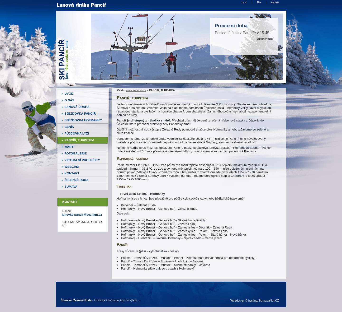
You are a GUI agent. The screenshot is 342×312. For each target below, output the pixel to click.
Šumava (66, 300)
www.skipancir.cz (136, 90)
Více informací (265, 38)
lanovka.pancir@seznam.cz (82, 214)
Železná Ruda (82, 300)
